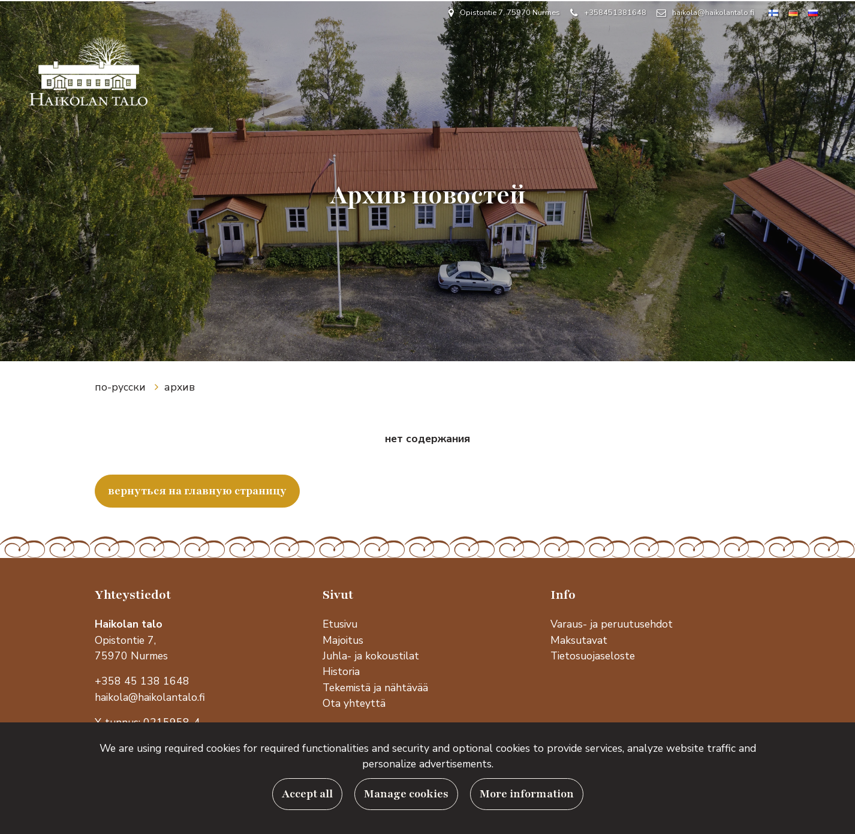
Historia (343, 671)
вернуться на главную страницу (197, 491)
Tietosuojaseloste (592, 656)
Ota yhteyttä (354, 703)
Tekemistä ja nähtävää (375, 687)
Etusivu (340, 624)
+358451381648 (615, 12)
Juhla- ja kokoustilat (371, 656)
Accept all (307, 794)
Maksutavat (578, 640)
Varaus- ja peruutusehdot (611, 624)
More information (527, 794)
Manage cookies (406, 794)
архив (179, 387)
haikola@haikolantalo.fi (713, 12)
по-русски (122, 387)
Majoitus (343, 640)
